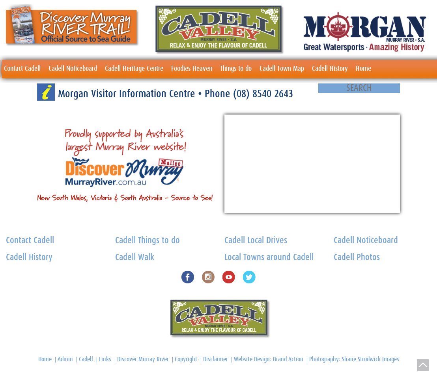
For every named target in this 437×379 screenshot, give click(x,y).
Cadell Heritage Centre (134, 68)
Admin (65, 359)
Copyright (186, 359)
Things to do (236, 68)
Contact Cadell (22, 68)
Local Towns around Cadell (269, 257)
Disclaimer (215, 359)
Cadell (86, 359)
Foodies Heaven (191, 68)
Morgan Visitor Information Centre (128, 94)
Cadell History (330, 68)
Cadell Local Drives (255, 240)
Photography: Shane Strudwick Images (354, 359)
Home (363, 68)
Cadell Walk (134, 257)
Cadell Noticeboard (73, 68)
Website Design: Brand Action (268, 359)
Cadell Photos (357, 257)
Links (105, 359)
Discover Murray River (143, 359)
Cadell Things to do (147, 240)
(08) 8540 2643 (263, 94)
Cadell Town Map (282, 68)
